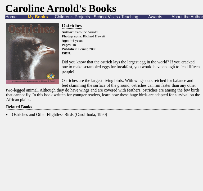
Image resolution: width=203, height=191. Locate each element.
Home (11, 17)
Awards (155, 17)
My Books (38, 17)
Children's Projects (72, 17)
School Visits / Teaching (116, 17)
